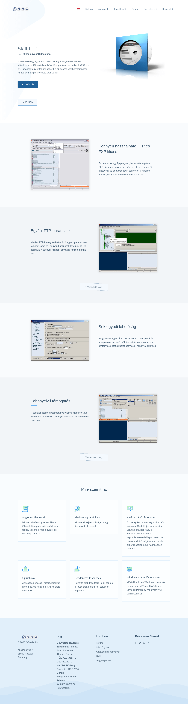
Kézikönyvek (150, 9)
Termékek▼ (120, 9)
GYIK (99, 656)
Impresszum (63, 688)
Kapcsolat (167, 9)
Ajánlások (103, 9)
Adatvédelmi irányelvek (108, 651)
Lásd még (27, 102)
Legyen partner (104, 660)
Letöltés (28, 85)
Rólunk (89, 9)
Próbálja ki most (94, 287)
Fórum (135, 9)
